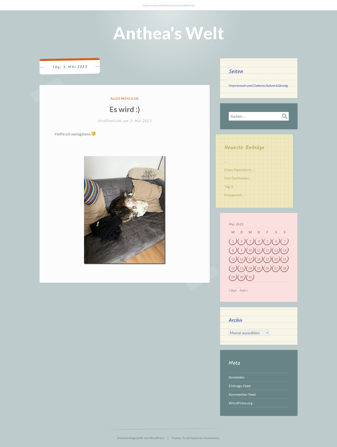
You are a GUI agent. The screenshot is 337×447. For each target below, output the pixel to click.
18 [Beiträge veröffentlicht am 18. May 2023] (258, 259)
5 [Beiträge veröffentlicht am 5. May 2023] (267, 241)
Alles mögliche (124, 98)
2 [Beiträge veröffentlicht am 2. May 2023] (241, 241)
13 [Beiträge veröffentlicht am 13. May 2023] (276, 250)
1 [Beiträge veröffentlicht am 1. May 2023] (233, 241)
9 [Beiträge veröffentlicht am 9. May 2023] (241, 250)
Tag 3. (228, 186)
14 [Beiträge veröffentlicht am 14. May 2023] (284, 250)
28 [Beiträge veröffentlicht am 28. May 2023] (284, 268)
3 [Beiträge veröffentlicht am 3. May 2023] (250, 241)
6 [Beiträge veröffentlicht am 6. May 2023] (276, 241)
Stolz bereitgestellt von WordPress (141, 438)
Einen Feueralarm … (239, 170)
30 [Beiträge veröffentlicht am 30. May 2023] (241, 277)
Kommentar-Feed (242, 394)
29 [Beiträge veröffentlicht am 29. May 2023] (233, 277)
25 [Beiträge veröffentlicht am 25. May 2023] (258, 268)
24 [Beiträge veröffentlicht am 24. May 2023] (250, 268)
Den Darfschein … (238, 178)
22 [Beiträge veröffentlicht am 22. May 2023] (233, 268)
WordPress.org (241, 403)
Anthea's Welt (168, 33)
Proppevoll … (234, 195)
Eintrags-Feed (239, 386)
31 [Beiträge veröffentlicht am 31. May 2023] (250, 277)
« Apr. (233, 290)
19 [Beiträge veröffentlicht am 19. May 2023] (267, 259)
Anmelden (236, 377)
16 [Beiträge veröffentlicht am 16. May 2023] (241, 259)
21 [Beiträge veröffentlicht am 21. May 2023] (284, 259)
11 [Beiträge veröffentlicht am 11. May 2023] (258, 250)
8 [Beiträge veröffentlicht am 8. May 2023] (233, 250)
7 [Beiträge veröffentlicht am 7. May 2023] (284, 241)
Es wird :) (124, 109)
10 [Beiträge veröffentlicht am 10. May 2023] (250, 250)
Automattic (211, 438)
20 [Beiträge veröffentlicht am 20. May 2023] (276, 259)
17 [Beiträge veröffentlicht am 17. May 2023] (250, 259)
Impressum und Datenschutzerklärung (168, 5)
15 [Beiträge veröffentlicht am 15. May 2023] (233, 259)
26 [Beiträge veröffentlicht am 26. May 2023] (267, 268)
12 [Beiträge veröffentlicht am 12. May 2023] (267, 250)
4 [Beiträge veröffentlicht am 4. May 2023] (259, 241)
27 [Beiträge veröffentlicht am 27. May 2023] (276, 268)
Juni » (243, 290)
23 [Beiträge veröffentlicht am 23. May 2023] (241, 268)
